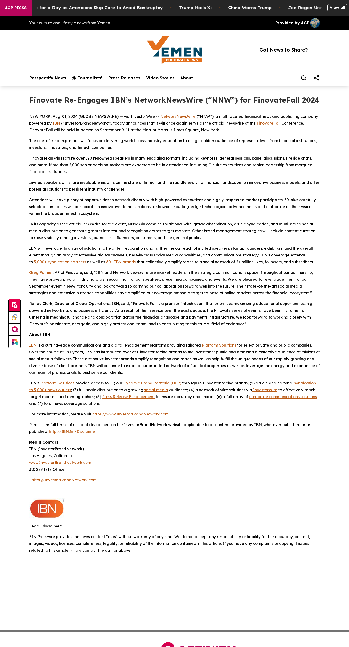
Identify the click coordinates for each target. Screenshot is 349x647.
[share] (316, 77)
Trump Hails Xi (201, 7)
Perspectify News (47, 77)
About (186, 77)
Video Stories (160, 77)
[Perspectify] (14, 318)
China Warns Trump (256, 7)
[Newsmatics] (14, 342)
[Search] (303, 77)
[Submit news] (14, 305)
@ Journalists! (87, 77)
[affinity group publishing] (14, 330)
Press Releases (124, 77)
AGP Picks (16, 7)
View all (337, 7)
